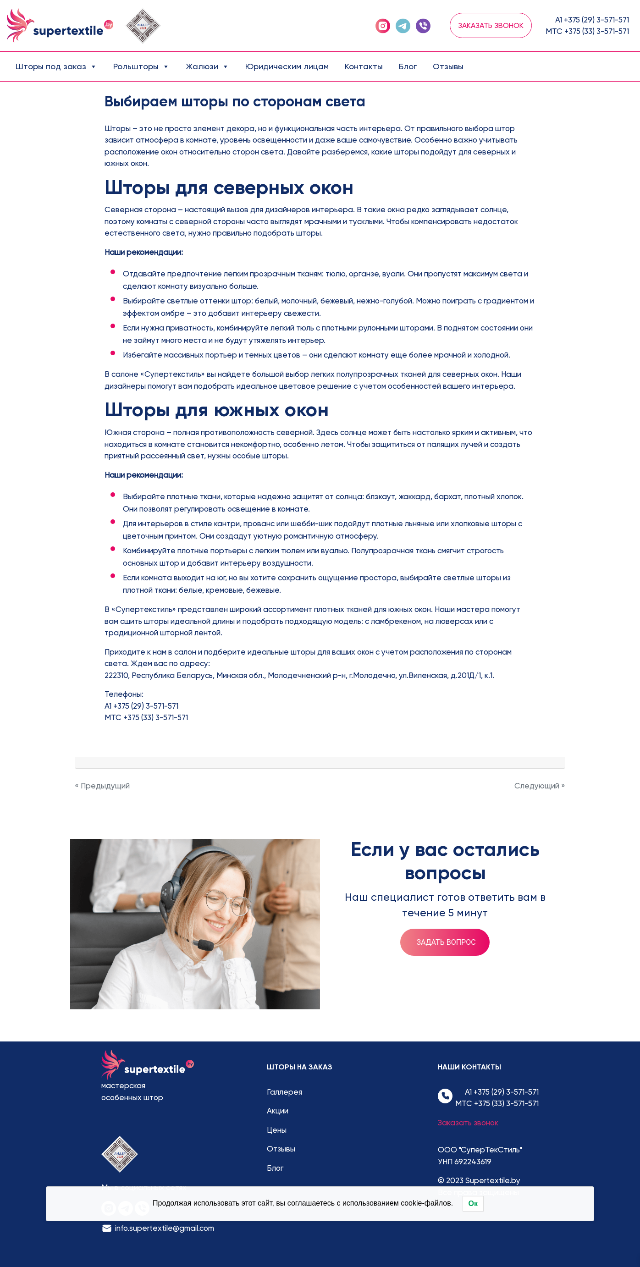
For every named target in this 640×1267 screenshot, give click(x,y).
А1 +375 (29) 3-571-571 (592, 19)
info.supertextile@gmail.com (164, 1228)
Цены (277, 1130)
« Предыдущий (102, 785)
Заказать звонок (491, 25)
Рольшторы (141, 66)
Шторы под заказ (56, 66)
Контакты (364, 66)
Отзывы (448, 66)
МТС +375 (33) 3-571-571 (587, 31)
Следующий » (539, 785)
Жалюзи (207, 66)
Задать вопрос (445, 942)
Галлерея (284, 1091)
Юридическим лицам (287, 66)
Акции (277, 1110)
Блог (408, 66)
